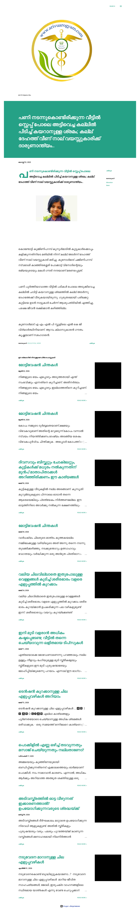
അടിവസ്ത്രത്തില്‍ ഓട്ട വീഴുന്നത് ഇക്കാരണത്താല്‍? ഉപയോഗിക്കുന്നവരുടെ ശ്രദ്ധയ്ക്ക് (48, 803)
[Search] (112, 6)
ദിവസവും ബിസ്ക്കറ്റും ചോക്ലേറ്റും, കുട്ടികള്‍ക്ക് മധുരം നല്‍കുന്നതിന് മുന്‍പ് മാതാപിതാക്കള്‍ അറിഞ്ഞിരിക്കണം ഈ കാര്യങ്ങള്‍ (48, 469)
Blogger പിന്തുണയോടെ (70, 906)
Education (109, 182)
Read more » (82, 400)
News (108, 185)
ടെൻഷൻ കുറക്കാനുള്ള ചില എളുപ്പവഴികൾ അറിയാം (42, 694)
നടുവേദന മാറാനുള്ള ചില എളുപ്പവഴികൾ (41, 859)
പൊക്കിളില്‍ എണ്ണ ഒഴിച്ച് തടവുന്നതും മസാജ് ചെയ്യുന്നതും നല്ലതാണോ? (51, 747)
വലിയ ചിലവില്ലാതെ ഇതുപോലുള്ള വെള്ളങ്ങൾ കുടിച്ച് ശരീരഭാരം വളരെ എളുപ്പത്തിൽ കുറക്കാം (50, 579)
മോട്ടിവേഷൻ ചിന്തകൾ (38, 364)
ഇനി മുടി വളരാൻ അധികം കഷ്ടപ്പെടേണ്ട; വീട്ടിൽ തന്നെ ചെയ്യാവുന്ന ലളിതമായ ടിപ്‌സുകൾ (50, 637)
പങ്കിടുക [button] (109, 171)
